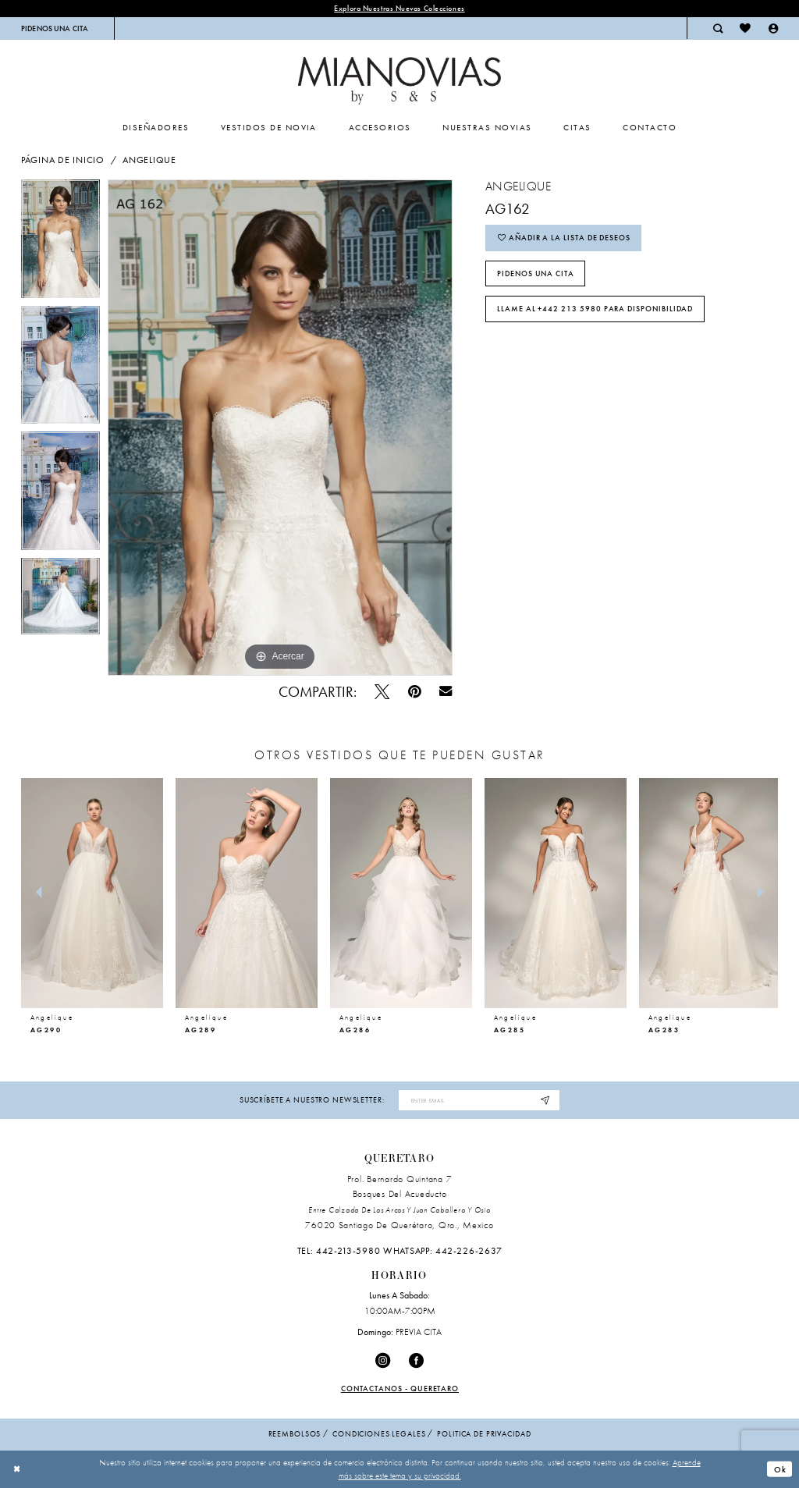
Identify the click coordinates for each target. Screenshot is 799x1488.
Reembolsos (294, 1434)
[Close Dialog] (17, 1469)
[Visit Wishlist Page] (745, 28)
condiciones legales (378, 1434)
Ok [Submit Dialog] (780, 1469)
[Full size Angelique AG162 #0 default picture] (280, 427)
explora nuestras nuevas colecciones (399, 8)
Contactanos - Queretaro (400, 1388)
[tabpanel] (60, 242)
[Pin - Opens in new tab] (414, 692)
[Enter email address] (478, 1100)
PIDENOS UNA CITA (535, 273)
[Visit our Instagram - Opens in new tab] (383, 1360)
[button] (773, 28)
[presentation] (92, 893)
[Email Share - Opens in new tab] (446, 691)
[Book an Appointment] (55, 28)
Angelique (149, 160)
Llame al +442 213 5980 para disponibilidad (595, 309)
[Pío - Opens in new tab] (382, 692)
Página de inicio (63, 160)
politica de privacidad (484, 1434)
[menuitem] (55, 28)
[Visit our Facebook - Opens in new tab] (416, 1360)
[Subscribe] (545, 1100)
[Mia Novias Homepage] (399, 81)
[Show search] (718, 28)
